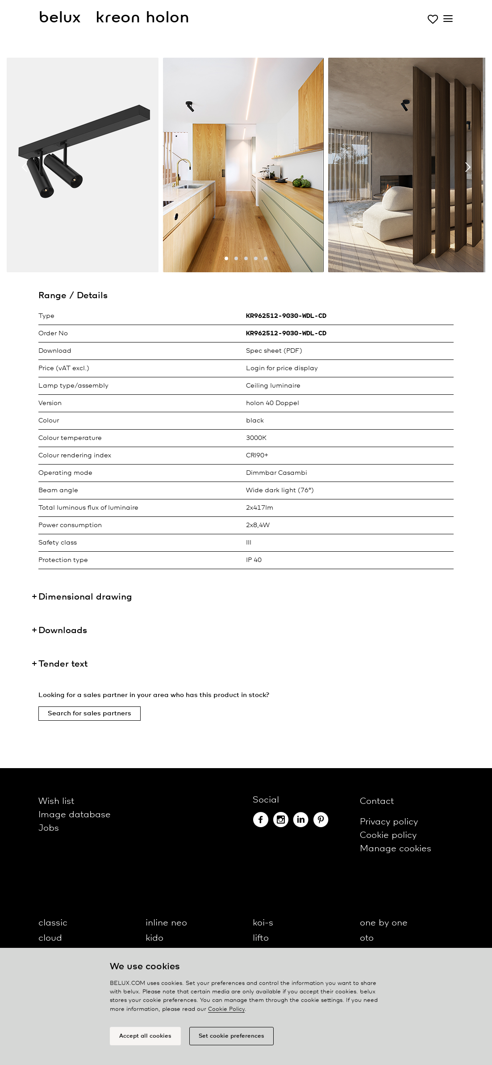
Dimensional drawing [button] (85, 597)
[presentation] (24, 167)
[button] (226, 258)
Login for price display (282, 368)
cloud (50, 938)
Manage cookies (395, 849)
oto (367, 938)
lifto (261, 938)
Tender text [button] (63, 664)
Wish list (56, 801)
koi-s (263, 923)
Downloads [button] (62, 630)
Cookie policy (388, 835)
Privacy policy (389, 822)
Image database (74, 815)
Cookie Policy (226, 1013)
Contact (377, 801)
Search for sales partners (89, 713)
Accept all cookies (145, 1040)
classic (52, 923)
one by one (384, 923)
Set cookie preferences (231, 1040)
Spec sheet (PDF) (274, 351)
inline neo (166, 923)
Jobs (48, 828)
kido (154, 938)
